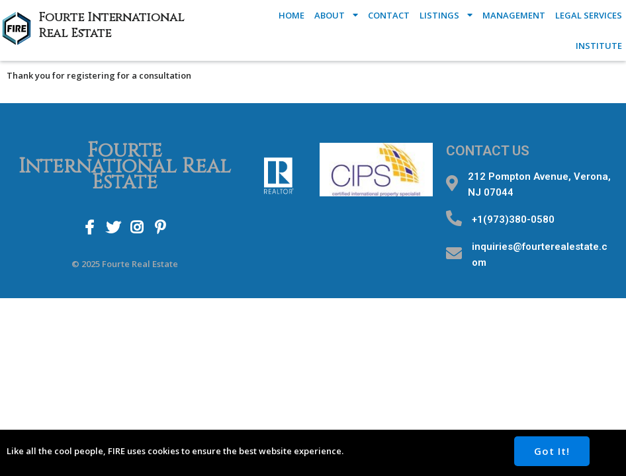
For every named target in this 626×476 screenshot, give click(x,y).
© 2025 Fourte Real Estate (124, 264)
